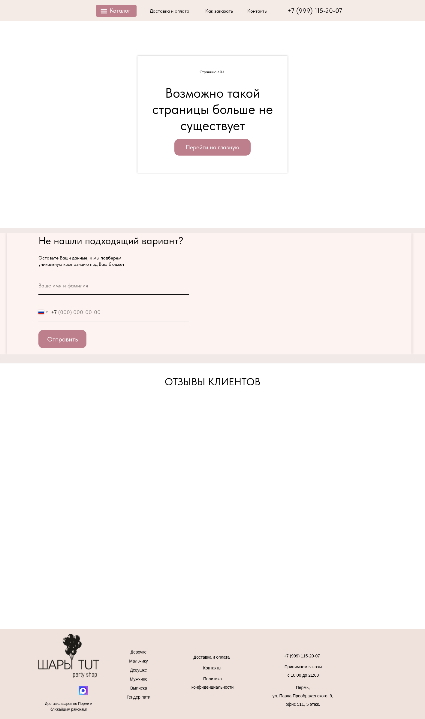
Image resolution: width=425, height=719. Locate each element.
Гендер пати (138, 697)
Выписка (138, 688)
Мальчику (138, 661)
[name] (113, 286)
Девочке (138, 652)
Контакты (257, 11)
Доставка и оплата (169, 11)
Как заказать (219, 11)
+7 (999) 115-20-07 (314, 10)
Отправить (62, 339)
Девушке (138, 670)
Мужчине (139, 679)
